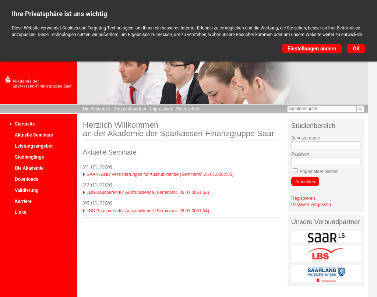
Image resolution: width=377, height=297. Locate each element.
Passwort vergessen (311, 204)
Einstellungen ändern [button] (312, 49)
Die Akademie (96, 109)
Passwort (300, 154)
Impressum (161, 109)
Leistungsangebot (34, 146)
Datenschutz (188, 109)
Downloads (26, 179)
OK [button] (356, 49)
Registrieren (303, 198)
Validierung (27, 190)
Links (20, 212)
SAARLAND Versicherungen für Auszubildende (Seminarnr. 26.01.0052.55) (160, 174)
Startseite (25, 124)
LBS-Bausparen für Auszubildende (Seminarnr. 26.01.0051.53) (148, 192)
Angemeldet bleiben (319, 171)
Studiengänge (29, 157)
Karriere (23, 201)
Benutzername (305, 138)
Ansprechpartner (130, 109)
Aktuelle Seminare (34, 135)
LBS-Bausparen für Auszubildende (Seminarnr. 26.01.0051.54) (148, 210)
